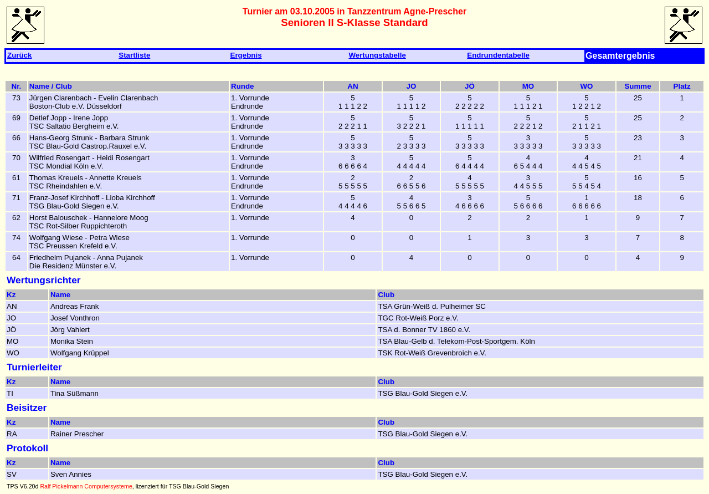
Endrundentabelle (498, 55)
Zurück (19, 55)
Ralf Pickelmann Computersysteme (86, 486)
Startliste (134, 55)
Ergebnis (246, 55)
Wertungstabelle (376, 55)
